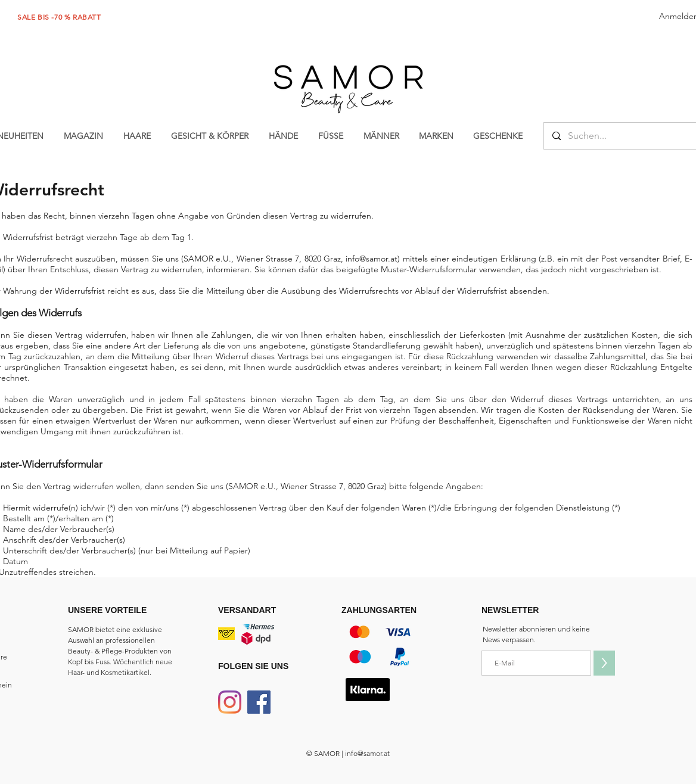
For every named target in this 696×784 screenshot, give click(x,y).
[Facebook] (259, 702)
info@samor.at (371, 258)
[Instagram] (229, 702)
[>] (604, 663)
